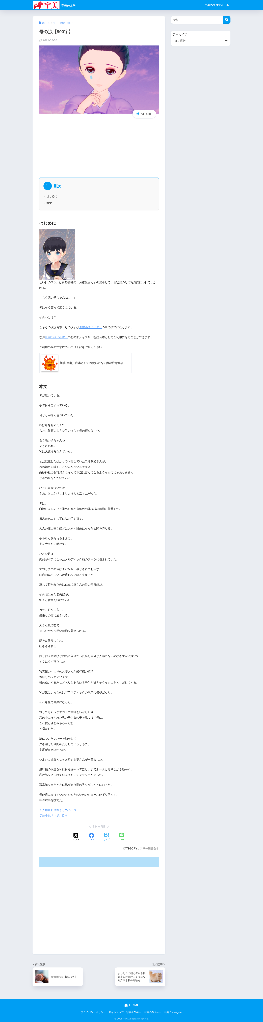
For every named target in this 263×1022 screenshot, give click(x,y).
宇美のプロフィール (217, 5)
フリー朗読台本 (149, 848)
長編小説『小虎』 (90, 327)
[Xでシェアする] (76, 836)
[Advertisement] (99, 147)
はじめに (51, 196)
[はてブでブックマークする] (106, 836)
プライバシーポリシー (93, 1012)
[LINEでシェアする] (121, 836)
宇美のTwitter (133, 1012)
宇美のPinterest (152, 1012)
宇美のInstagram (173, 1012)
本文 (49, 203)
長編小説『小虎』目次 (53, 815)
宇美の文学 (57, 5)
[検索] (226, 20)
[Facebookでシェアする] (91, 836)
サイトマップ (116, 1012)
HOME (131, 1005)
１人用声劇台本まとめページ (57, 810)
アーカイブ (180, 34)
